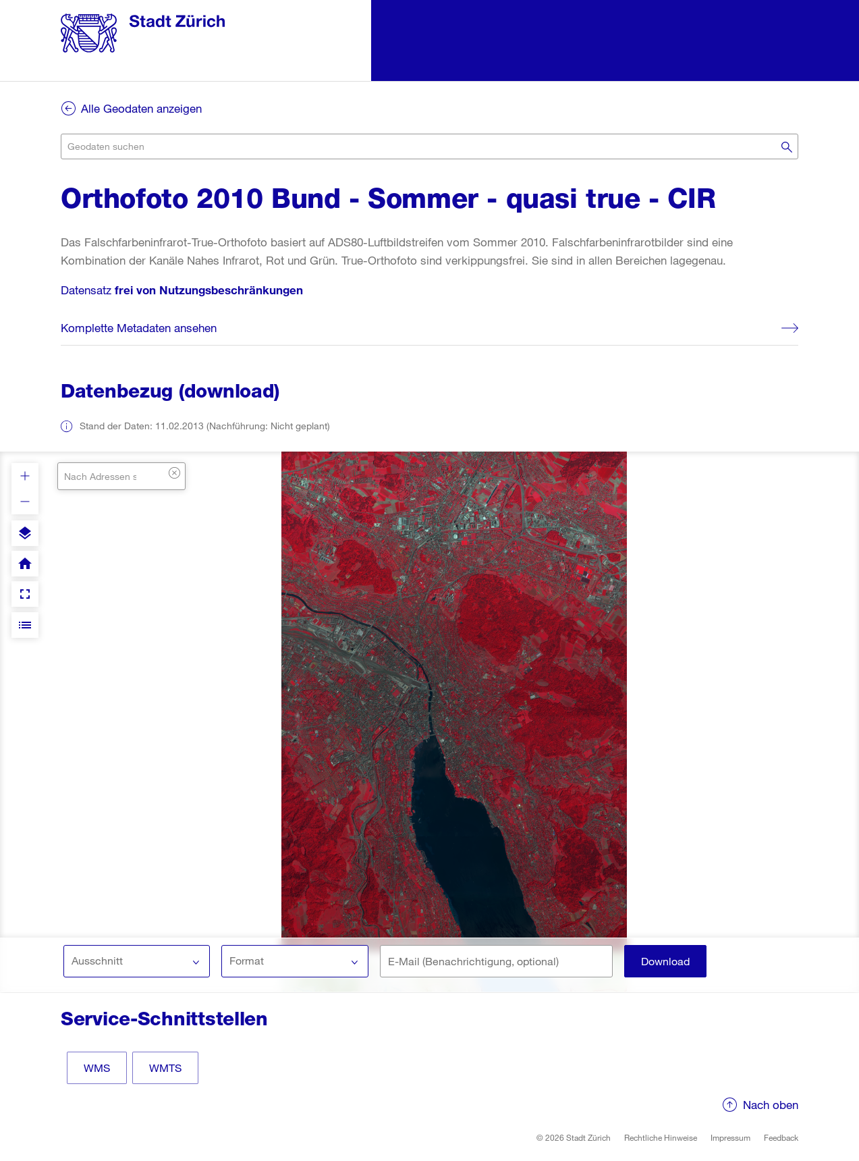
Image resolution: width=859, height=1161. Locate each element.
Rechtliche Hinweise (660, 1137)
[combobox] (429, 146)
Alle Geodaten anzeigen (141, 108)
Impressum (730, 1137)
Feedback (781, 1137)
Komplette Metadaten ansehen (139, 328)
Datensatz (182, 290)
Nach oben (770, 1105)
